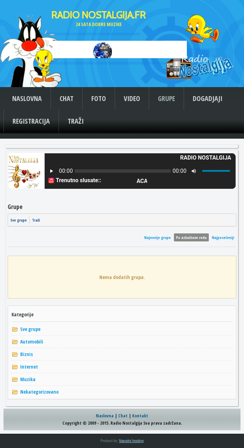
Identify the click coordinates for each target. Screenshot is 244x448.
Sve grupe (18, 220)
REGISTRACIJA (31, 121)
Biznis (26, 354)
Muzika (28, 379)
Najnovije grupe (157, 237)
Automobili (31, 341)
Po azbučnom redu (191, 237)
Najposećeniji (223, 237)
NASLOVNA (27, 98)
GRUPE (166, 98)
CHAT (67, 98)
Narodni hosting (131, 441)
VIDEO (132, 98)
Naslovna (105, 415)
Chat (123, 415)
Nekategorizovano (39, 391)
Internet (29, 366)
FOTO (98, 98)
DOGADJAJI (207, 98)
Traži (36, 220)
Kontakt (140, 415)
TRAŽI (76, 121)
